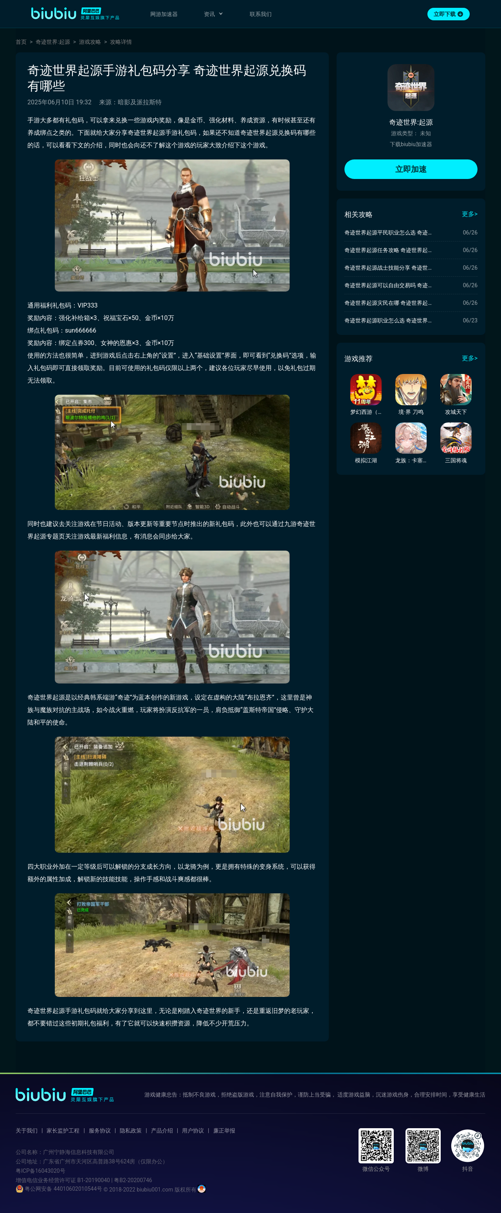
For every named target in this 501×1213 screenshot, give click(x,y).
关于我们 (27, 1130)
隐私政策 (131, 1130)
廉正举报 (224, 1130)
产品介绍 (162, 1130)
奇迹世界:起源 (53, 42)
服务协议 (100, 1130)
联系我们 (261, 14)
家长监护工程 (63, 1130)
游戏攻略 (90, 42)
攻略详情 (121, 42)
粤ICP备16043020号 (40, 1171)
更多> (470, 214)
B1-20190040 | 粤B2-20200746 (114, 1180)
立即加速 (411, 169)
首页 (21, 42)
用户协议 (193, 1130)
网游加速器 (164, 14)
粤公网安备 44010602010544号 (59, 1189)
